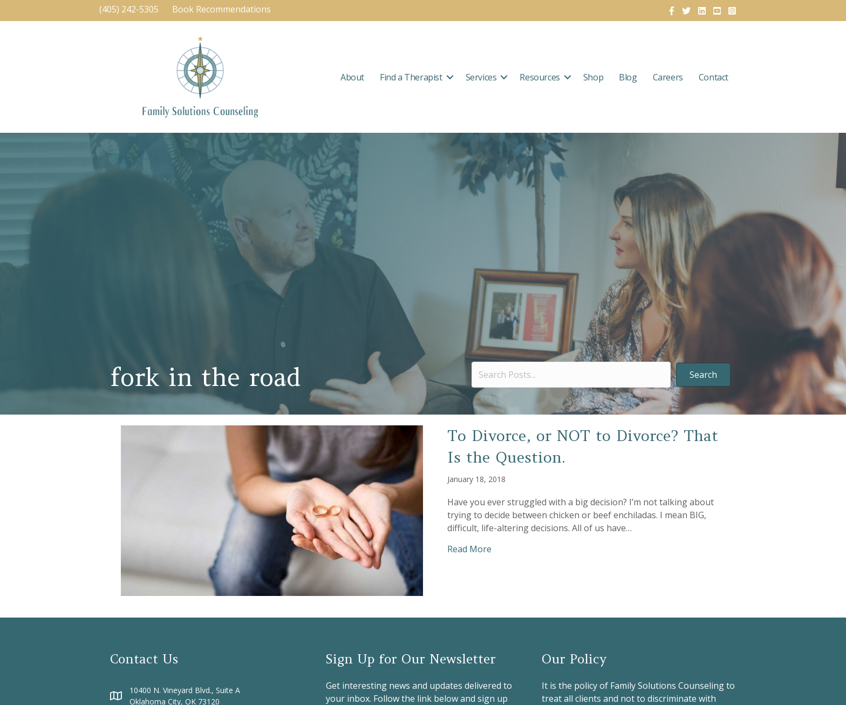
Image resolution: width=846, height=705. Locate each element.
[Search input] (571, 375)
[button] (450, 77)
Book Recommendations (222, 9)
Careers (668, 77)
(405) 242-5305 (129, 9)
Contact (713, 77)
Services (481, 77)
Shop (593, 77)
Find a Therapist (411, 77)
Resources (540, 77)
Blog (628, 77)
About (352, 77)
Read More (469, 549)
